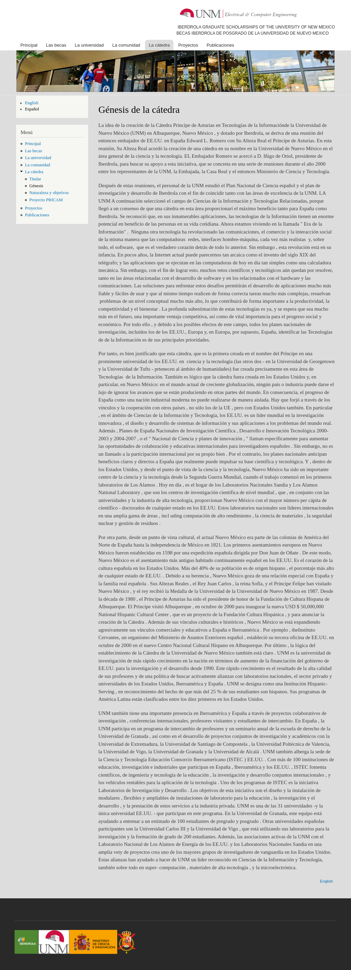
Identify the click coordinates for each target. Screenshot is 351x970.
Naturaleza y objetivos (49, 192)
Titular (35, 179)
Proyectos (188, 45)
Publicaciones (220, 45)
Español (32, 109)
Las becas (56, 45)
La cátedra (159, 45)
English (31, 102)
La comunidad (126, 45)
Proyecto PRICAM (46, 199)
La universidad (89, 45)
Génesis (36, 185)
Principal (28, 45)
